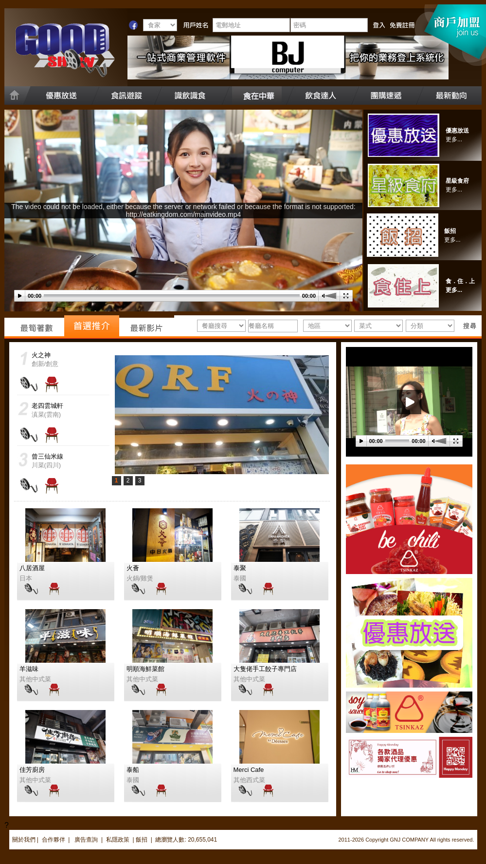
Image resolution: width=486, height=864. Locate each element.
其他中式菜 (35, 679)
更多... (454, 139)
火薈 (132, 568)
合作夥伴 (53, 839)
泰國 (240, 578)
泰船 (132, 769)
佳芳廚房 (32, 769)
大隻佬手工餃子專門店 (265, 668)
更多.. (451, 239)
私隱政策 (117, 839)
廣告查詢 (86, 839)
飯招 (450, 231)
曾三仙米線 (47, 456)
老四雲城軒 (47, 405)
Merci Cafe (249, 769)
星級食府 (457, 180)
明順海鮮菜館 (145, 668)
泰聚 (240, 568)
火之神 (41, 355)
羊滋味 (28, 668)
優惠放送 (457, 130)
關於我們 (24, 839)
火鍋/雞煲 (140, 578)
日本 (25, 578)
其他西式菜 (249, 780)
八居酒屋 (32, 568)
